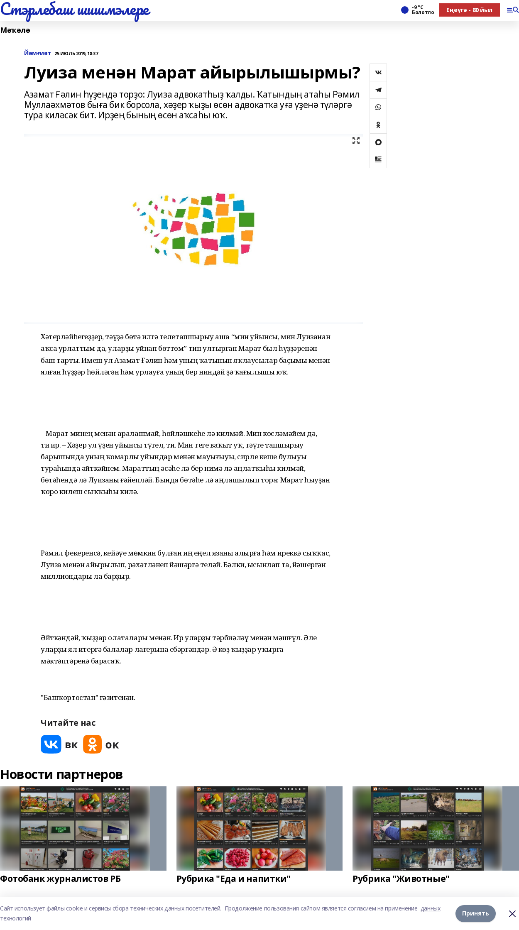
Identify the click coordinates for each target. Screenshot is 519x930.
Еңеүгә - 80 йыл (469, 10)
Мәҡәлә (15, 30)
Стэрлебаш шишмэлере (74, 8)
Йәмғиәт (37, 53)
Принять (475, 913)
